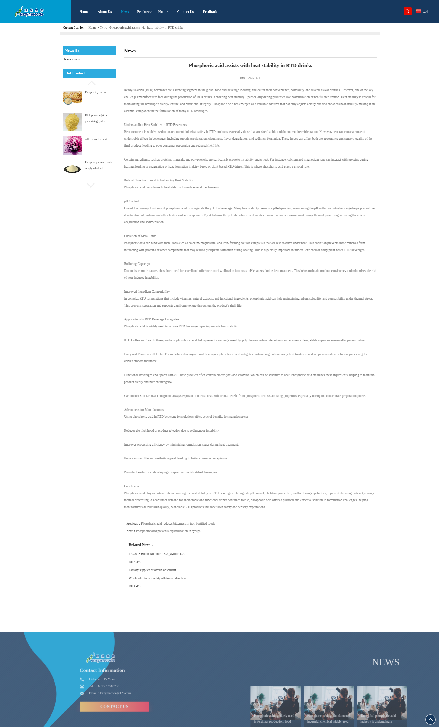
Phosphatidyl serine (96, 92)
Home (92, 27)
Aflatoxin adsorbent (96, 139)
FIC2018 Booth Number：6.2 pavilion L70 (175, 554)
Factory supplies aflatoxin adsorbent (170, 570)
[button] (89, 82)
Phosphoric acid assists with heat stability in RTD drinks (146, 27)
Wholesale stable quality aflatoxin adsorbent (176, 578)
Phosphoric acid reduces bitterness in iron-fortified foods (196, 523)
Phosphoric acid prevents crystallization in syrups (186, 531)
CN (422, 11)
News (103, 27)
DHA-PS (153, 562)
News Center (72, 59)
